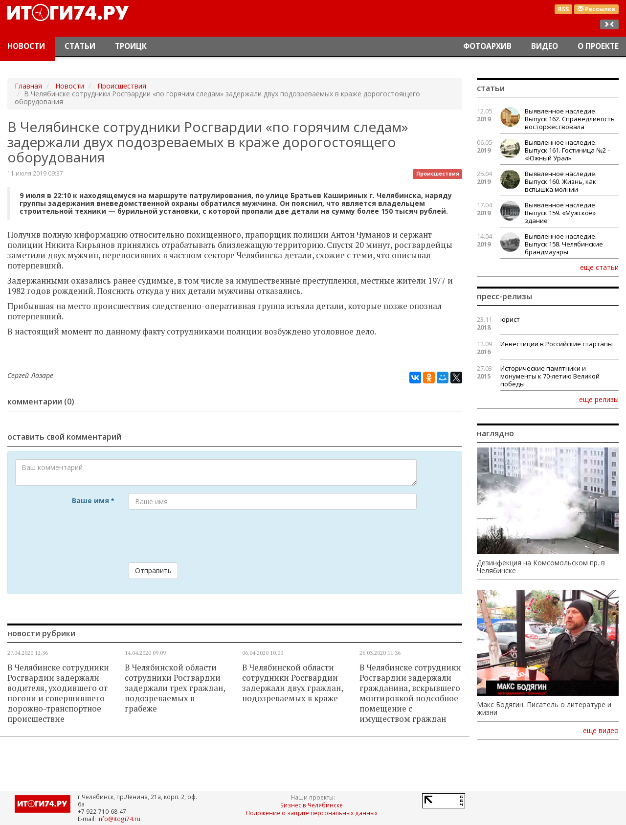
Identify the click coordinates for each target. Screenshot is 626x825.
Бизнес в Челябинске (311, 805)
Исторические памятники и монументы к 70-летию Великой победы (550, 376)
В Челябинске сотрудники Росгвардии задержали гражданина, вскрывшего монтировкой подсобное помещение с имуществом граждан (410, 693)
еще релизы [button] (599, 399)
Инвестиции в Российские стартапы (556, 343)
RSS (563, 9)
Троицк (131, 46)
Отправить (153, 570)
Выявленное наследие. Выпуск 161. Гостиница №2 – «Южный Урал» (568, 150)
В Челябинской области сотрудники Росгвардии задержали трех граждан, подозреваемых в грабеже (175, 688)
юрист (510, 319)
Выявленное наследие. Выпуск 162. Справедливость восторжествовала (570, 119)
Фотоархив (487, 46)
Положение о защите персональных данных (312, 813)
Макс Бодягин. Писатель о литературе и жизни (544, 708)
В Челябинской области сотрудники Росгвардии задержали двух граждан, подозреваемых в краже (292, 683)
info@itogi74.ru (118, 819)
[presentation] (203, 536)
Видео (544, 46)
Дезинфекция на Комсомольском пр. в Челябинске (541, 567)
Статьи (80, 46)
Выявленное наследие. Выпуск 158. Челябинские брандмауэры (564, 244)
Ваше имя (93, 500)
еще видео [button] (601, 731)
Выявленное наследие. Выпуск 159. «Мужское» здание (561, 213)
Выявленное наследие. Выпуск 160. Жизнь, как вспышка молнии (561, 181)
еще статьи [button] (599, 267)
